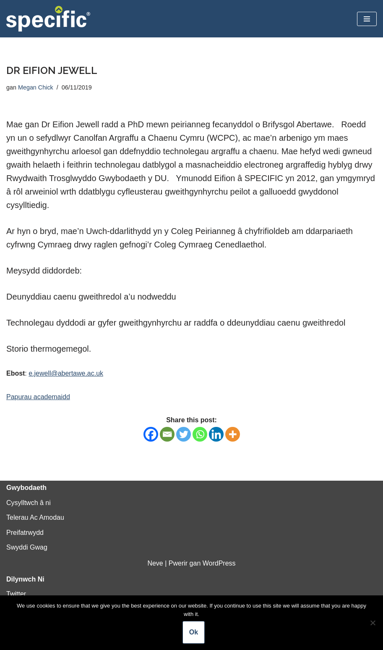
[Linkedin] (216, 434)
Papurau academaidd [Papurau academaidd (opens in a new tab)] (38, 396)
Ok (193, 632)
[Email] (167, 434)
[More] (232, 434)
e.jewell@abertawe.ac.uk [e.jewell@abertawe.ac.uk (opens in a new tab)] (66, 373)
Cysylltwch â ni (28, 502)
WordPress (219, 563)
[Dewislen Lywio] (367, 19)
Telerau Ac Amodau (35, 517)
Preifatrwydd (25, 532)
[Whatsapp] (200, 434)
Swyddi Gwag (26, 547)
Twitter (16, 594)
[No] (372, 622)
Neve (155, 563)
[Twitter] (183, 434)
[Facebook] (150, 434)
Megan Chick (35, 87)
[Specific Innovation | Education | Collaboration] (48, 19)
